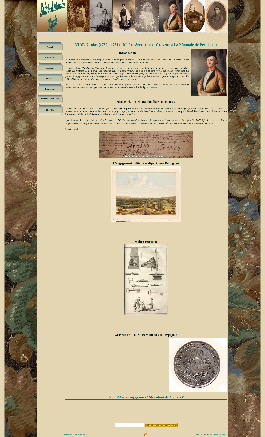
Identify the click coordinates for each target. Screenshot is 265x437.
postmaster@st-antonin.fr (219, 434)
